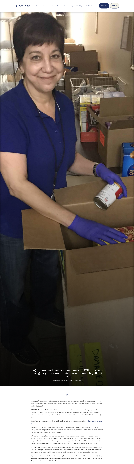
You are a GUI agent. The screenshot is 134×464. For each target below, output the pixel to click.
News (65, 6)
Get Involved (56, 6)
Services (45, 6)
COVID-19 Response (74, 381)
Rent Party (89, 6)
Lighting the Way (76, 6)
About (37, 6)
